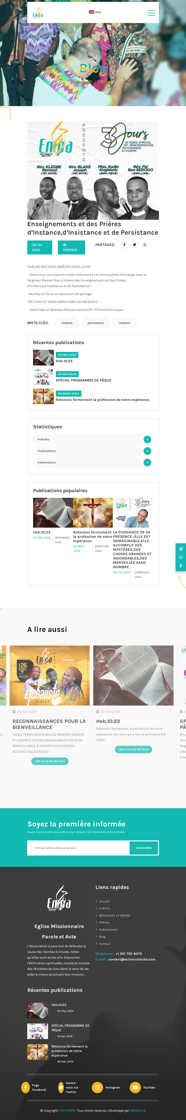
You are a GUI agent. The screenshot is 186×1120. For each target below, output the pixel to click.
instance (66, 323)
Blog (106, 82)
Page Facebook (39, 1087)
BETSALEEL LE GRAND (114, 915)
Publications (47, 451)
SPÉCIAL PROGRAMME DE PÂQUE (83, 380)
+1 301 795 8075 (128, 954)
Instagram (112, 1087)
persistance (96, 323)
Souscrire (144, 848)
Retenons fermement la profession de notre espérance (102, 400)
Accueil (83, 82)
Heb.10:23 (64, 361)
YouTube (149, 1087)
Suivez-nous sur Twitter (72, 1087)
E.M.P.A (104, 908)
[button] (96, 12)
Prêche (104, 922)
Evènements (47, 462)
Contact (105, 944)
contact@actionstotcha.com (131, 959)
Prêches (44, 439)
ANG (95, 12)
